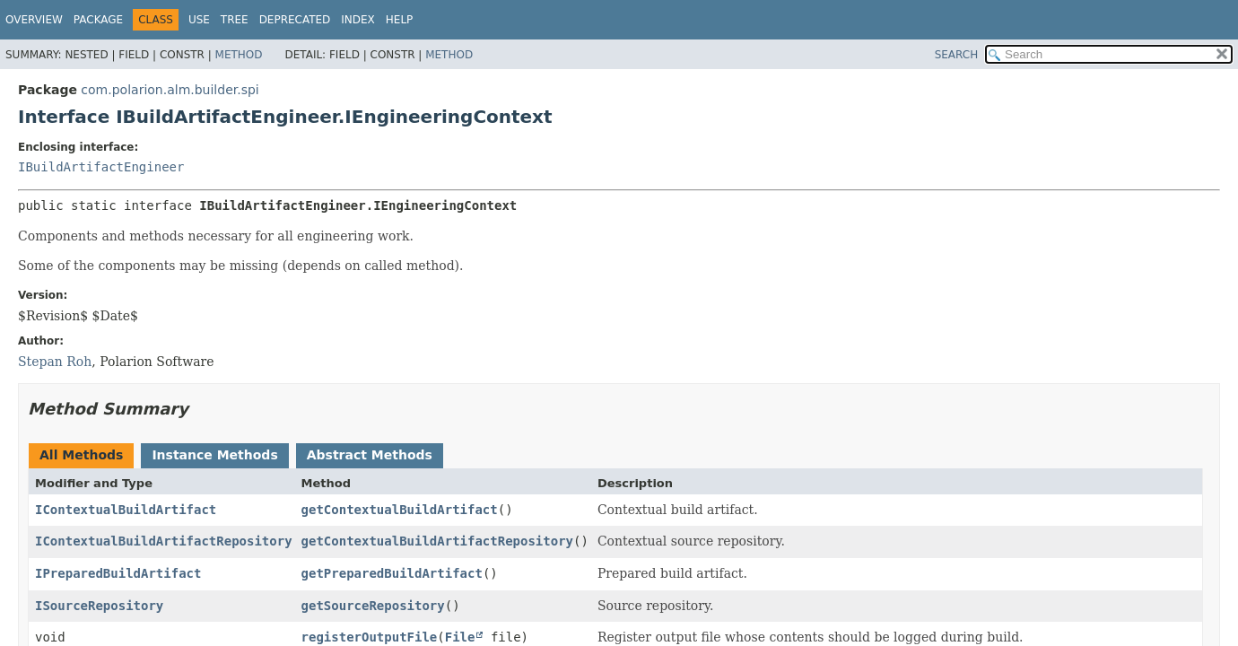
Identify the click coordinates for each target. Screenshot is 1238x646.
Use (199, 19)
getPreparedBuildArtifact (392, 573)
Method (239, 54)
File (460, 637)
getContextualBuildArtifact (399, 509)
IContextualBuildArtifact (125, 509)
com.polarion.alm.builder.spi (169, 90)
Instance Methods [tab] (214, 455)
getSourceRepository (373, 605)
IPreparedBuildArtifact (118, 573)
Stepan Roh (55, 361)
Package (98, 19)
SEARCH (957, 54)
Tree (234, 19)
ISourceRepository (99, 605)
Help (400, 19)
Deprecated (295, 19)
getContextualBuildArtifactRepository (437, 541)
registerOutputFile (369, 637)
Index (358, 19)
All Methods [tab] (81, 455)
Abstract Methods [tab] (369, 455)
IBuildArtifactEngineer (101, 167)
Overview (34, 19)
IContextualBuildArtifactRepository (163, 541)
